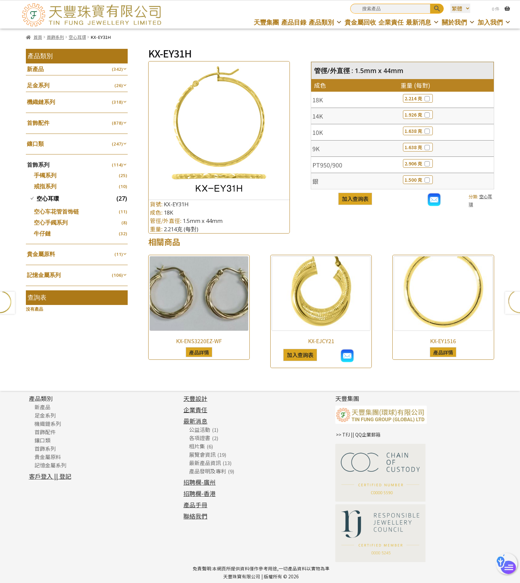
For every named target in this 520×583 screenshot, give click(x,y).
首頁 (37, 37)
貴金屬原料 (41, 254)
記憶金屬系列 (44, 275)
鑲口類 (35, 143)
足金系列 (38, 85)
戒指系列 (45, 186)
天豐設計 (195, 398)
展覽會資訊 (202, 454)
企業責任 (391, 22)
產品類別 (325, 22)
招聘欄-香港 (199, 493)
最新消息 (422, 22)
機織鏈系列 (41, 102)
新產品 (35, 69)
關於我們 (458, 22)
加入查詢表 (355, 199)
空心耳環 (77, 37)
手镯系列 (45, 175)
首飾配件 (38, 123)
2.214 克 (418, 98)
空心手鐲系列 (51, 222)
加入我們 (494, 22)
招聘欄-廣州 (199, 482)
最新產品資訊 (205, 463)
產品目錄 (293, 22)
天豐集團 (266, 22)
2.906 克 (418, 163)
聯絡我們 (195, 516)
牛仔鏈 (42, 233)
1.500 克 (418, 179)
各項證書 (199, 438)
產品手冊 (195, 504)
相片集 (197, 446)
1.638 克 (418, 131)
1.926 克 (418, 114)
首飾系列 (55, 37)
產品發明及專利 (207, 471)
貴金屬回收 (360, 22)
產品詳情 (199, 352)
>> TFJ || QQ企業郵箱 (358, 434)
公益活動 (199, 430)
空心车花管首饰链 (56, 211)
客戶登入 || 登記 (50, 476)
